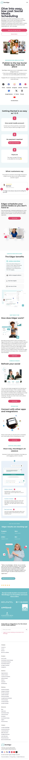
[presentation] (10, 637)
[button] (27, 2)
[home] (4, 2)
